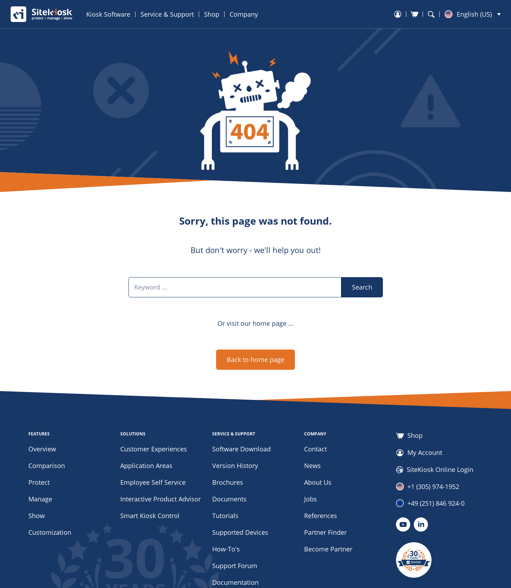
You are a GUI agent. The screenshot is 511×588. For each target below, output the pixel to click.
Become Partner (328, 549)
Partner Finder (325, 532)
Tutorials (225, 515)
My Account (419, 452)
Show (36, 515)
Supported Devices (240, 532)
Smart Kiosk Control (150, 515)
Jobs (310, 499)
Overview (42, 449)
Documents (229, 499)
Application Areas (146, 465)
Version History (235, 465)
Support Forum (234, 565)
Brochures (227, 482)
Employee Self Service (153, 482)
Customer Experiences (153, 449)
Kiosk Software (108, 14)
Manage (40, 499)
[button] (473, 14)
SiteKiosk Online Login (434, 469)
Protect (39, 482)
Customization (49, 532)
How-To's (226, 549)
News (312, 465)
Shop (211, 14)
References (320, 515)
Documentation (235, 582)
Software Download (241, 449)
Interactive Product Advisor (160, 499)
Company (244, 14)
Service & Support (167, 14)
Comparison (46, 465)
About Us (317, 482)
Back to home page (255, 359)
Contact (315, 449)
